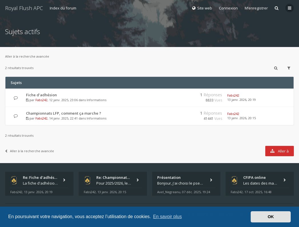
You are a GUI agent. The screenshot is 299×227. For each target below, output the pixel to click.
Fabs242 (41, 100)
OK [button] (271, 216)
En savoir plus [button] (167, 216)
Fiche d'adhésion (41, 94)
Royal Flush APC (24, 8)
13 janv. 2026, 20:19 (241, 99)
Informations (96, 100)
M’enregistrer (256, 8)
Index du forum (63, 8)
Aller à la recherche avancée (27, 56)
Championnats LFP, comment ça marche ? (63, 113)
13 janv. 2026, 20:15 (241, 118)
